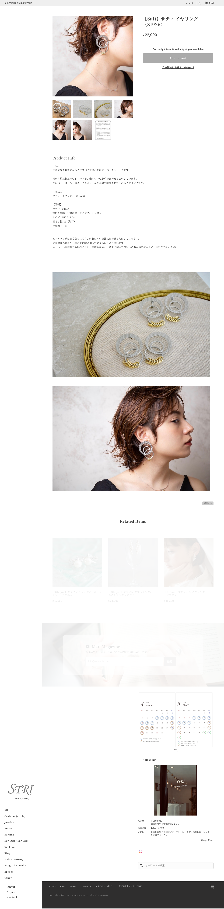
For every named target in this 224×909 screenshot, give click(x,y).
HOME (52, 887)
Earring (9, 835)
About (189, 3)
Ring (7, 853)
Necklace (10, 847)
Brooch (8, 872)
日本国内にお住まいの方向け (178, 67)
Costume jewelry (15, 816)
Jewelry (9, 822)
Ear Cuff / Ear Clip (16, 841)
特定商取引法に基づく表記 (130, 887)
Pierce (8, 829)
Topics (11, 892)
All (6, 810)
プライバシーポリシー (105, 887)
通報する (208, 503)
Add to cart (178, 58)
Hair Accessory (14, 859)
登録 (169, 661)
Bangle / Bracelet (15, 866)
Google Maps (207, 841)
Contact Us (85, 887)
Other (8, 878)
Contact (12, 897)
